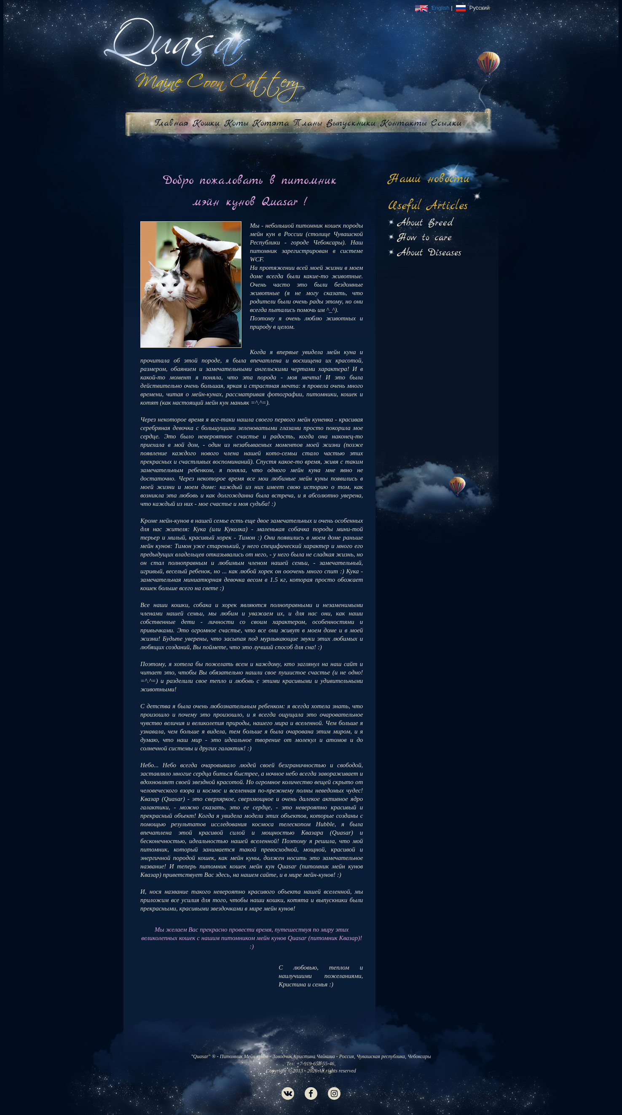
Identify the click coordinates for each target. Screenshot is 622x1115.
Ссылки (446, 123)
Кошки (206, 123)
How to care (425, 237)
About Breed (425, 223)
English (433, 8)
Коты (236, 123)
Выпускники (351, 123)
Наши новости (429, 179)
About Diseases (429, 253)
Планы (307, 123)
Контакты (403, 123)
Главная (171, 123)
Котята (270, 123)
